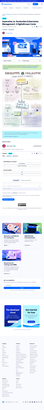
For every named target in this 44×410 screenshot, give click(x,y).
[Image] (9, 186)
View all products (13, 321)
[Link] (8, 186)
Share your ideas (19, 387)
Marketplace (32, 362)
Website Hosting (5, 380)
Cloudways (18, 375)
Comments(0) (16, 180)
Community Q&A (33, 347)
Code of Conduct (33, 371)
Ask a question (22, 163)
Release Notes (32, 369)
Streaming (4, 387)
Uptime (17, 371)
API (16, 369)
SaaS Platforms (5, 391)
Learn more (28, 245)
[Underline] (5, 186)
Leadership (4, 347)
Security (3, 364)
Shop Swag (32, 372)
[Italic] (4, 186)
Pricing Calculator (33, 366)
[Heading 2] (12, 186)
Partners (3, 354)
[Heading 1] (11, 186)
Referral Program (5, 355)
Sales (17, 382)
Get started (31, 321)
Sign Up (6, 245)
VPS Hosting (4, 382)
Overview (18, 345)
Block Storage (18, 366)
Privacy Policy (32, 290)
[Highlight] (10, 186)
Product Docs (18, 7)
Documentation (32, 367)
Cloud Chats (25, 7)
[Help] (40, 186)
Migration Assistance (6, 396)
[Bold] (3, 186)
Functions (17, 350)
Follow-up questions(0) (26, 180)
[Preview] (39, 186)
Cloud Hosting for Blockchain (7, 392)
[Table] (19, 186)
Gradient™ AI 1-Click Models (21, 357)
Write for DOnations (33, 350)
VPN (3, 389)
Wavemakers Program (34, 355)
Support (17, 380)
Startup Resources (5, 394)
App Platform (18, 352)
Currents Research (33, 352)
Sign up (35, 4)
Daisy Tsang (9, 33)
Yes (22, 172)
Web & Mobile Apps (5, 384)
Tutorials (5, 7)
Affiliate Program (5, 357)
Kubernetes (9, 14)
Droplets (17, 347)
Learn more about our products (11, 136)
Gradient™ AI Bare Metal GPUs (21, 355)
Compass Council (33, 357)
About (3, 345)
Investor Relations (5, 366)
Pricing (31, 364)
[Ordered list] (16, 186)
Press (3, 359)
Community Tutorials (33, 345)
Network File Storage (20, 367)
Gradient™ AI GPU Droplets (21, 354)
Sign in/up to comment (8, 199)
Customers (4, 352)
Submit (22, 287)
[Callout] (18, 186)
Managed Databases (20, 362)
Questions (11, 7)
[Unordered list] (15, 186)
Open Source (32, 359)
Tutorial (4, 18)
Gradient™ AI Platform (20, 359)
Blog (3, 349)
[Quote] (17, 186)
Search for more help (22, 165)
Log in (29, 4)
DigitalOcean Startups (34, 354)
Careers (3, 350)
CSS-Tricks (32, 349)
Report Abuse (18, 384)
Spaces (17, 364)
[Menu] (42, 4)
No (22, 174)
